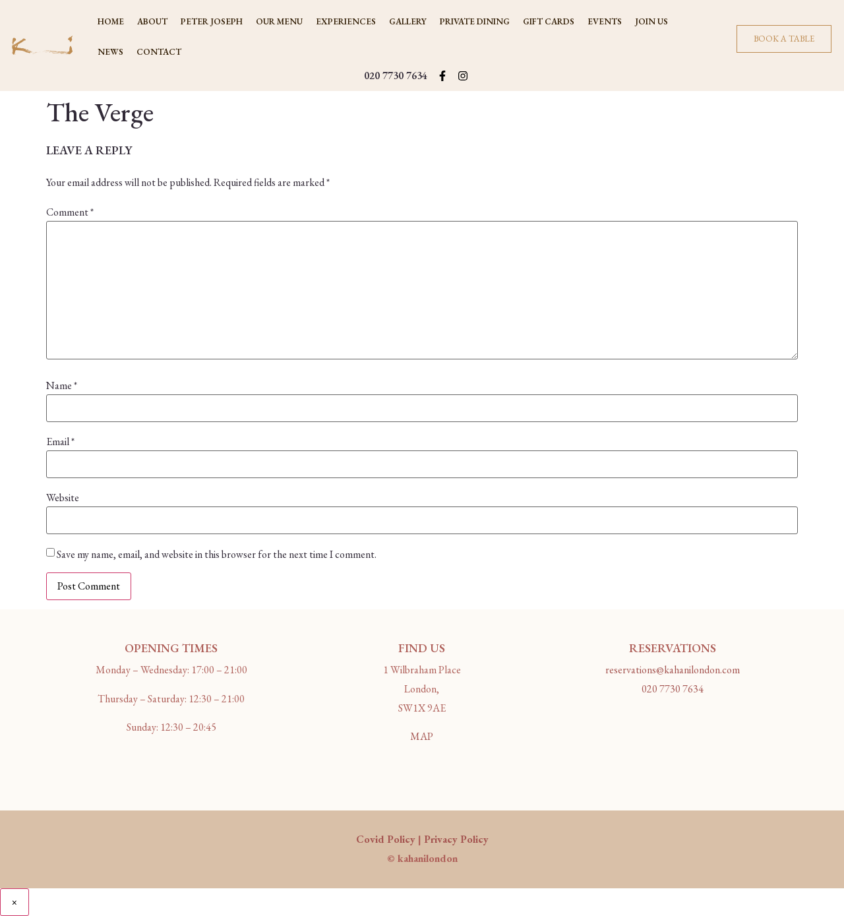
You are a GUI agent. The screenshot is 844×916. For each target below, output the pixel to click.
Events (605, 21)
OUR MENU (279, 21)
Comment (70, 212)
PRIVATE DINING (475, 21)
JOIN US (651, 21)
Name (61, 386)
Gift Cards (548, 21)
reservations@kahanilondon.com (672, 670)
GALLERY (408, 21)
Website (62, 498)
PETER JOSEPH (212, 21)
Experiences (346, 21)
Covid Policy (385, 839)
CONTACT (158, 51)
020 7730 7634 (395, 75)
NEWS (110, 51)
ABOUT (152, 21)
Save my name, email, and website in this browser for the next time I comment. (217, 554)
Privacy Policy (456, 839)
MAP (421, 736)
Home (111, 21)
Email (60, 442)
